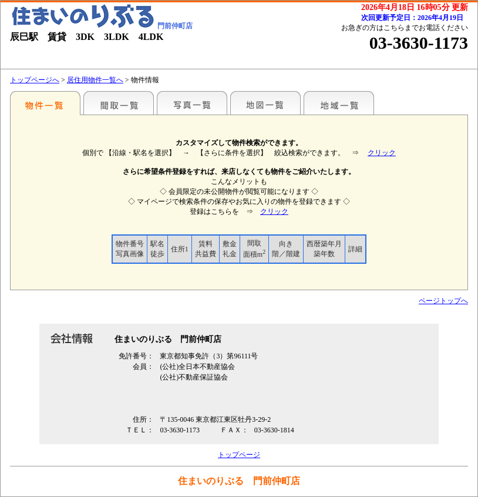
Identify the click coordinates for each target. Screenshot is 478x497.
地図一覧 (265, 103)
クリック (382, 153)
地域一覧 (339, 103)
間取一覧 (118, 103)
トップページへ (34, 80)
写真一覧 (192, 103)
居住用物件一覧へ (95, 80)
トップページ (239, 455)
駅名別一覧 (45, 103)
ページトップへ (443, 301)
